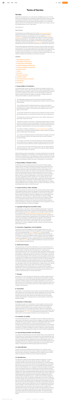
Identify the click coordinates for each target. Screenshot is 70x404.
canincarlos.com (48, 36)
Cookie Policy (41, 399)
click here (39, 232)
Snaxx (16, 2)
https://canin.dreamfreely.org (45, 33)
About (8, 2)
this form (31, 232)
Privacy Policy (38, 42)
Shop (12, 2)
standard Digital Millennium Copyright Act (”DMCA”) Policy (37, 213)
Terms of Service (35, 399)
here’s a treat (27, 311)
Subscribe (65, 2)
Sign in (59, 2)
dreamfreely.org (18, 37)
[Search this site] (56, 3)
